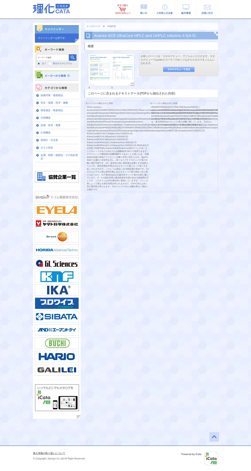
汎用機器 (46, 117)
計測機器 (46, 132)
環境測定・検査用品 (52, 110)
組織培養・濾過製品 (52, 95)
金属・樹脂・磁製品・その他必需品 (59, 157)
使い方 (143, 9)
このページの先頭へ (214, 437)
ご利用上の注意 (165, 9)
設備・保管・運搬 (50, 125)
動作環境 (186, 9)
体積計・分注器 (49, 140)
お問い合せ (207, 9)
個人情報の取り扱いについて (49, 453)
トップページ (93, 26)
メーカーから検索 (57, 75)
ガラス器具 (47, 147)
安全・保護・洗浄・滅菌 (54, 102)
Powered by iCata (200, 458)
